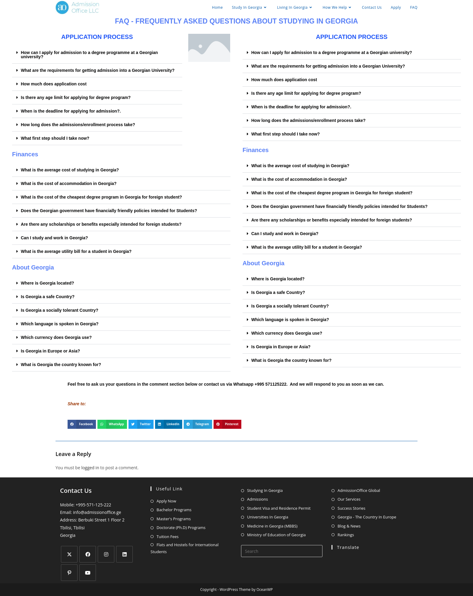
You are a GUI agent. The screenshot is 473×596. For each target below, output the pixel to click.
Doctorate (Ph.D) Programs (181, 527)
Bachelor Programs (174, 509)
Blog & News (349, 526)
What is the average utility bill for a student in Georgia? (76, 251)
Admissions (257, 499)
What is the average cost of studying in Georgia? (70, 169)
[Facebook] (87, 554)
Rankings (346, 534)
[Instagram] (106, 554)
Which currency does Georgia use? (56, 337)
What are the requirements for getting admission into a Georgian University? (98, 70)
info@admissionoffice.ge (97, 512)
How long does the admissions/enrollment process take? (78, 124)
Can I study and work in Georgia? (54, 237)
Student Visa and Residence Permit (279, 508)
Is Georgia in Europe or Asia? (50, 351)
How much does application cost (54, 83)
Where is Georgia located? (47, 283)
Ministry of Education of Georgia (276, 534)
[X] (69, 554)
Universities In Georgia (267, 517)
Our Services (349, 499)
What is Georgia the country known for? (61, 364)
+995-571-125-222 (93, 505)
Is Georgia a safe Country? (48, 296)
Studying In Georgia (265, 490)
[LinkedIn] (124, 554)
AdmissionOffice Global (359, 490)
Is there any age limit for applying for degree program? (76, 97)
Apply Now (166, 501)
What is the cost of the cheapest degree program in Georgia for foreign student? (101, 197)
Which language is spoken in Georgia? (59, 323)
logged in (90, 467)
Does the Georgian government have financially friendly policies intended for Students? (109, 210)
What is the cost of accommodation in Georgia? (68, 183)
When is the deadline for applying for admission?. (71, 111)
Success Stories (351, 508)
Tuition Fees (168, 536)
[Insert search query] (281, 551)
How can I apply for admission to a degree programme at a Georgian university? (89, 54)
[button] (97, 55)
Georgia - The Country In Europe (367, 517)
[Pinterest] (69, 572)
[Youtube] (87, 572)
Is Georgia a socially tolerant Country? (59, 310)
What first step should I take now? (55, 138)
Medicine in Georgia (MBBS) (272, 526)
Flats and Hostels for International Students (184, 548)
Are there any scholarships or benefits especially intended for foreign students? (101, 224)
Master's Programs (174, 518)
